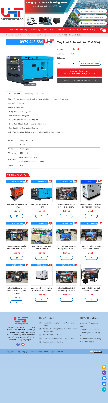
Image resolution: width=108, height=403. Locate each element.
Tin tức (72, 30)
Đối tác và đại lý (87, 342)
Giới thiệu (24, 30)
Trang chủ (14, 30)
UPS (46, 30)
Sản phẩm (19, 35)
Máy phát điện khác (58, 30)
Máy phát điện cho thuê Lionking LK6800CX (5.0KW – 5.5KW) (17, 290)
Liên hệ (92, 30)
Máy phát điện (36, 30)
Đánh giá (45, 94)
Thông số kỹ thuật (31, 94)
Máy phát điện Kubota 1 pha (47, 35)
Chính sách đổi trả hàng (90, 339)
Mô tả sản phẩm (14, 94)
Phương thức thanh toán (90, 329)
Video (85, 30)
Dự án (79, 30)
